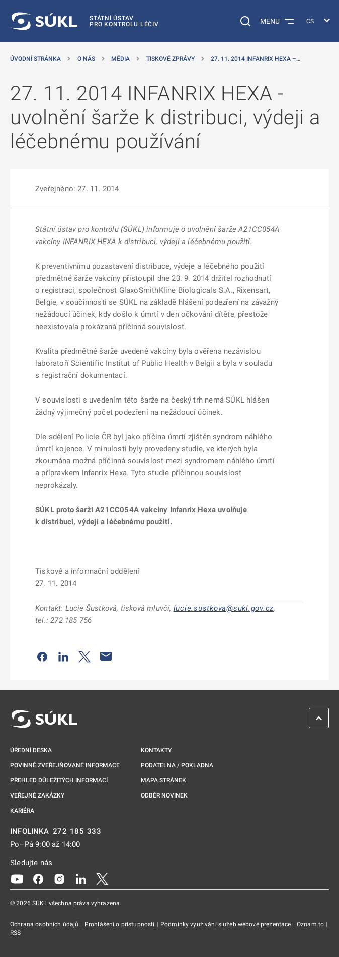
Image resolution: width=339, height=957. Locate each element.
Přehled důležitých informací (59, 780)
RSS (15, 932)
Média (120, 58)
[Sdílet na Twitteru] (84, 656)
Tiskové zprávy (170, 58)
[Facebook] (38, 878)
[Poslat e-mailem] (106, 656)
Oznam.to (311, 924)
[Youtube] (17, 878)
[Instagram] (59, 878)
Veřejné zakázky (37, 795)
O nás (86, 58)
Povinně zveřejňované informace (65, 765)
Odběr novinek (164, 795)
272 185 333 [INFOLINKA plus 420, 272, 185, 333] (77, 831)
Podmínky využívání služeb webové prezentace (226, 924)
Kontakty (156, 750)
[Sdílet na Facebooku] (42, 656)
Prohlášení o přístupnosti (120, 924)
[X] (102, 878)
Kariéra (22, 810)
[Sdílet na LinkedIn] (63, 656)
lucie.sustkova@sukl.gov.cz (224, 608)
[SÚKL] (84, 21)
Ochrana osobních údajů (45, 924)
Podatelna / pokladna (177, 765)
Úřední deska (31, 750)
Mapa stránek (163, 780)
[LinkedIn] (81, 878)
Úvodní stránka (35, 58)
